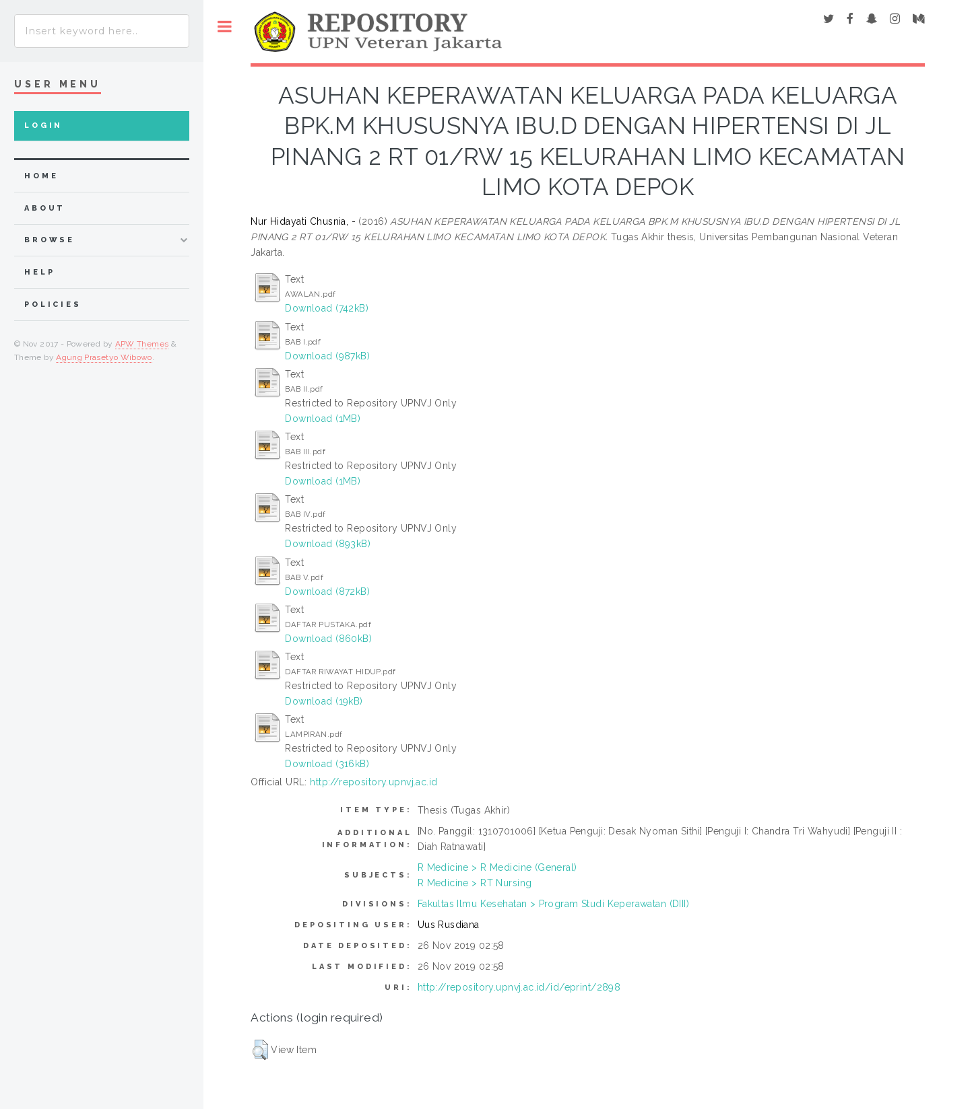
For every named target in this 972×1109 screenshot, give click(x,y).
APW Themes (142, 344)
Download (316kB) (327, 763)
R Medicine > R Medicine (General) (497, 867)
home (41, 176)
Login (43, 125)
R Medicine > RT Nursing (475, 883)
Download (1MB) (322, 418)
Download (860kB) (328, 638)
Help (39, 272)
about (44, 208)
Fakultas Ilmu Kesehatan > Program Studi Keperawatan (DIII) (553, 903)
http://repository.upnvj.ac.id (373, 782)
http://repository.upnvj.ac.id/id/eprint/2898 (519, 987)
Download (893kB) (327, 543)
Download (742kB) (326, 308)
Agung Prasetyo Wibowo (104, 357)
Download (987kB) (327, 356)
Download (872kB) (327, 591)
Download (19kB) (323, 701)
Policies (53, 304)
